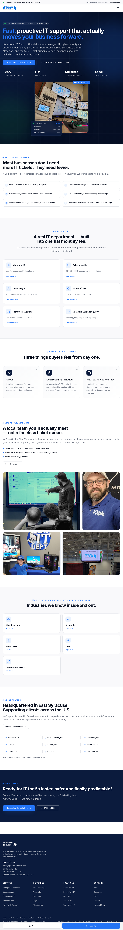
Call (32, 926)
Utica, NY (67, 896)
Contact (97, 901)
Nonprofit (37, 892)
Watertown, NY (69, 905)
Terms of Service (100, 905)
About (96, 888)
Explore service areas (16, 727)
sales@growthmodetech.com (97, 2)
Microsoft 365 (8, 901)
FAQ (95, 896)
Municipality (37, 896)
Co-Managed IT (9, 896)
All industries (38, 905)
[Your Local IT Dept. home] (10, 8)
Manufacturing (38, 888)
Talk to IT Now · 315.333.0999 (55, 62)
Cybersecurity (8, 892)
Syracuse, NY (68, 888)
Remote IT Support (10, 905)
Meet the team (13, 464)
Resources (98, 892)
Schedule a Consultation (19, 62)
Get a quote (91, 926)
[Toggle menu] (117, 8)
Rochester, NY (69, 892)
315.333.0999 (115, 2)
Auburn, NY (67, 901)
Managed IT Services (11, 888)
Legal (35, 901)
